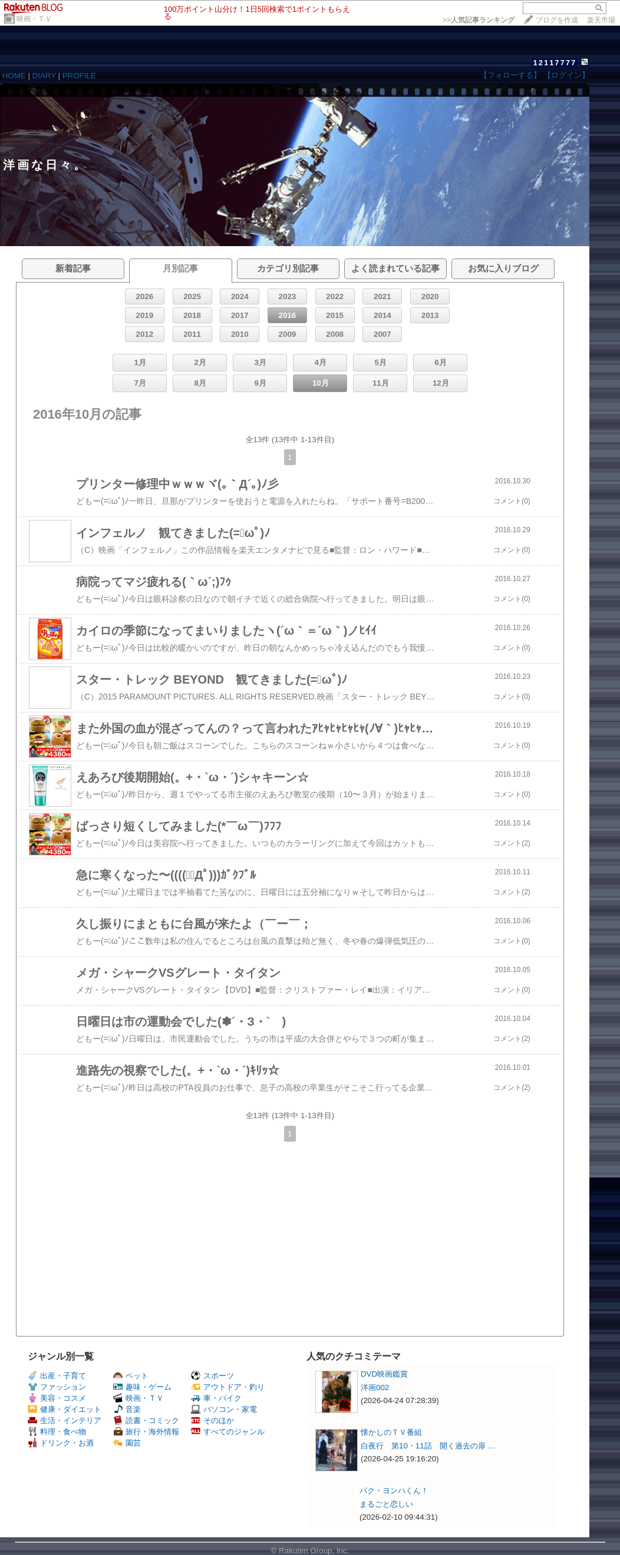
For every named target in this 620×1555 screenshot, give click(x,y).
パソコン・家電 (224, 1409)
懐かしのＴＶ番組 (391, 1432)
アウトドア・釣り (228, 1386)
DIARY (44, 75)
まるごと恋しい (386, 1504)
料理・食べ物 (57, 1431)
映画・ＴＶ (34, 19)
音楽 (127, 1409)
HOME (14, 75)
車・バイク (216, 1398)
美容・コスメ (57, 1398)
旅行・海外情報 (146, 1431)
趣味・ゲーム (142, 1386)
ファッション (57, 1386)
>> (479, 20)
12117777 (554, 62)
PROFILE (79, 75)
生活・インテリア (64, 1420)
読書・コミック (146, 1420)
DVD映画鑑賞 (384, 1374)
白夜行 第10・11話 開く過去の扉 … (428, 1445)
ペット (131, 1375)
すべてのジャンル (228, 1431)
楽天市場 (601, 20)
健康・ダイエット (64, 1409)
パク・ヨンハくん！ (394, 1490)
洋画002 (375, 1387)
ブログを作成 (557, 20)
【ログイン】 (566, 75)
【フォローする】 (510, 75)
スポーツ (212, 1375)
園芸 (127, 1442)
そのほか (212, 1420)
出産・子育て (57, 1375)
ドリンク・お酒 (61, 1442)
